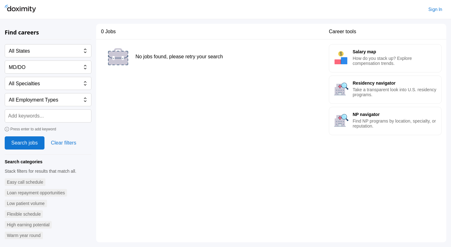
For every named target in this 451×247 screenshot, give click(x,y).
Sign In (435, 9)
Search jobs (24, 142)
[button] (25, 182)
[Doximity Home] (20, 9)
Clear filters (63, 142)
